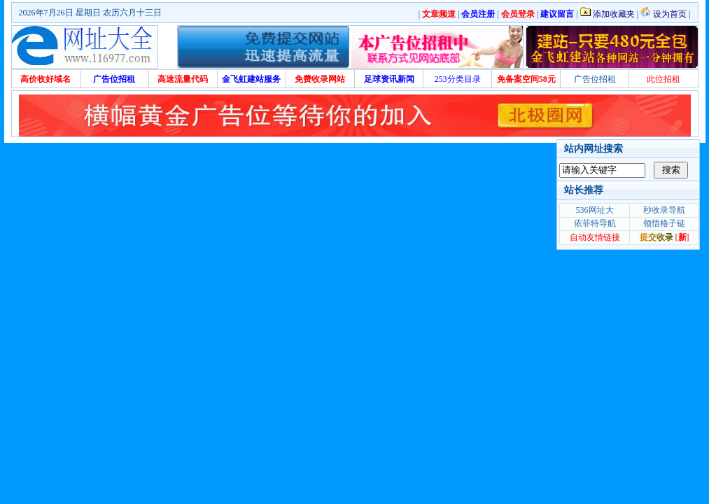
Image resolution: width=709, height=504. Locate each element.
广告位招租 (595, 79)
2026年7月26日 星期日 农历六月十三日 (90, 13)
